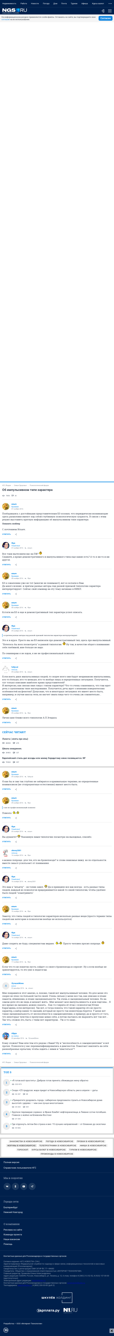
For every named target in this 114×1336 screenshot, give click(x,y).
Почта (64, 3)
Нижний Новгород (13, 1212)
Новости (35, 3)
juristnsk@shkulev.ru (76, 1283)
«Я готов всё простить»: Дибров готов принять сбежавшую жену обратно (50, 1080)
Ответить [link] (6, 534)
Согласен (105, 18)
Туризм (74, 3)
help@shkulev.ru (25, 1285)
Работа (24, 3)
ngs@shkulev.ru (38, 1280)
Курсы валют (98, 3)
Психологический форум (39, 485)
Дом (55, 3)
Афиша (84, 3)
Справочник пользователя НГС (20, 1167)
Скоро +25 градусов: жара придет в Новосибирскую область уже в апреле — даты (55, 1090)
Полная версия (11, 1162)
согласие (5, 19)
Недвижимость (9, 3)
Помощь (8, 1244)
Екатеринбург (11, 1207)
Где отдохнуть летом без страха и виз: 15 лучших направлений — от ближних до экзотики (59, 1124)
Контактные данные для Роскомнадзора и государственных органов (35, 1256)
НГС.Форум (6, 485)
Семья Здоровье (20, 485)
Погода (46, 3)
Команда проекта (13, 1234)
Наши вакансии (12, 1239)
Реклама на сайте (13, 1229)
